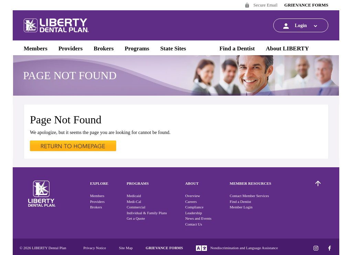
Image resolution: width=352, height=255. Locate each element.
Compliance (194, 207)
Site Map (126, 248)
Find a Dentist (237, 48)
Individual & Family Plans (146, 213)
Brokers (103, 48)
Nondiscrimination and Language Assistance (237, 248)
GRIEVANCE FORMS (306, 5)
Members (35, 48)
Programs (137, 48)
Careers (191, 201)
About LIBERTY (287, 48)
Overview (192, 196)
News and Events (198, 218)
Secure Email (260, 5)
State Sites (173, 48)
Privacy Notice (95, 248)
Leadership (193, 213)
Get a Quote (135, 218)
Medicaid (133, 196)
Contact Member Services (249, 196)
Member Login (241, 207)
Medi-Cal (133, 201)
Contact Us (193, 224)
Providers (70, 48)
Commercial (135, 207)
